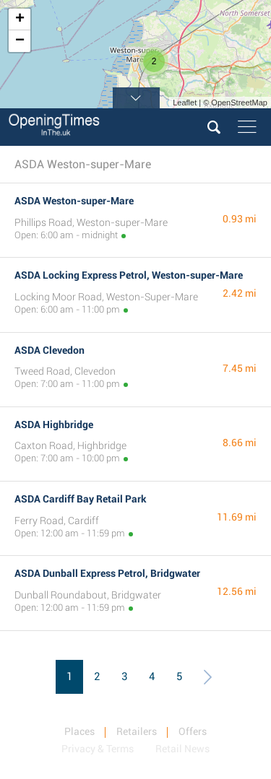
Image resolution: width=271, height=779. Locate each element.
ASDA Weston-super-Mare (74, 200)
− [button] (20, 41)
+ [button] (20, 19)
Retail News (182, 748)
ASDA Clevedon (49, 350)
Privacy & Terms (97, 748)
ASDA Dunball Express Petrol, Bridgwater (107, 573)
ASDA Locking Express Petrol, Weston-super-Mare (128, 275)
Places (79, 731)
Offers (192, 731)
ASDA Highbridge (53, 424)
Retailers (136, 731)
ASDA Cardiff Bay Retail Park (80, 499)
